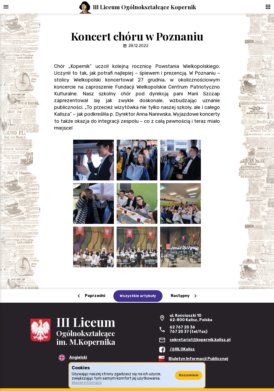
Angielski (78, 357)
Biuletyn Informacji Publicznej (198, 358)
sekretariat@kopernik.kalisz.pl (200, 339)
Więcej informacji (87, 382)
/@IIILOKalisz (182, 349)
